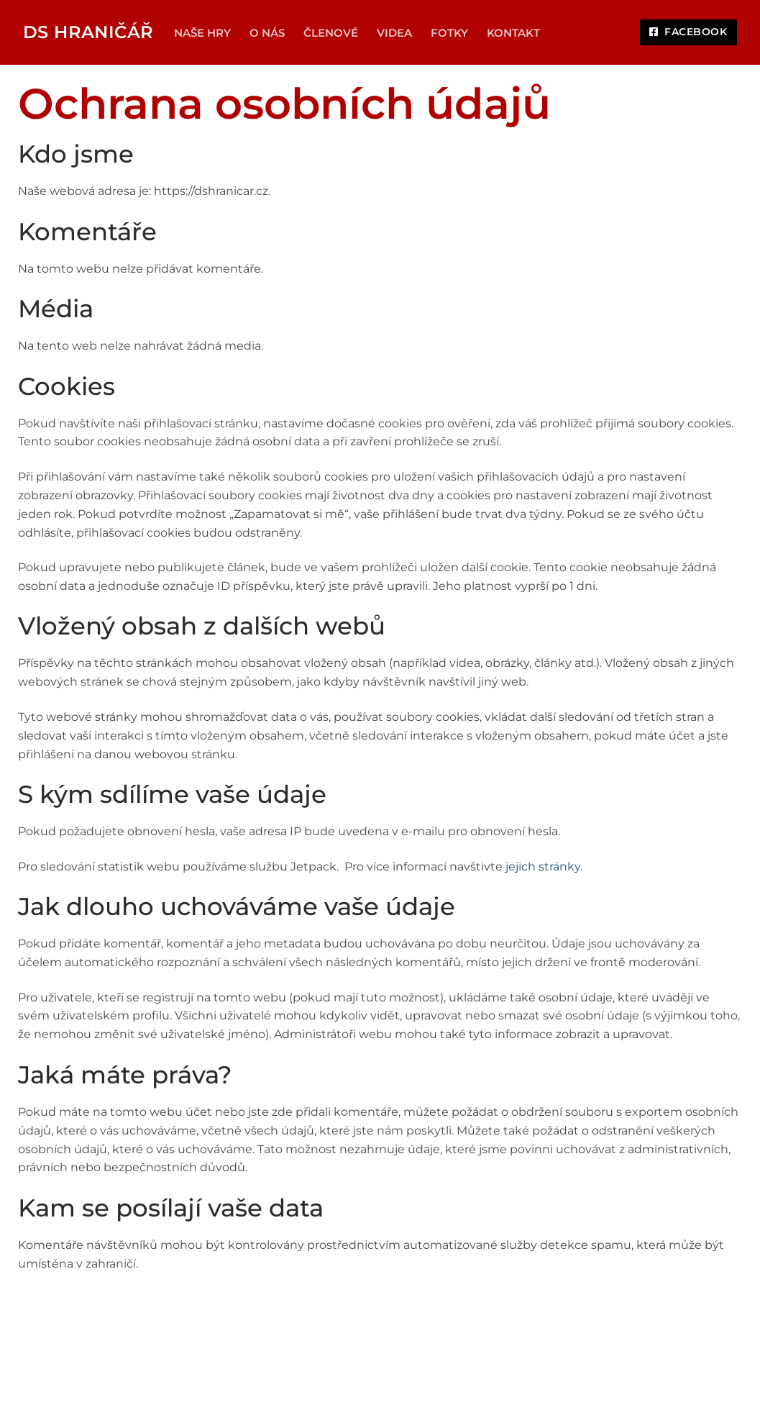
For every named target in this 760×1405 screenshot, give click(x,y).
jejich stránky (542, 866)
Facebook (688, 31)
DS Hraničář (88, 32)
